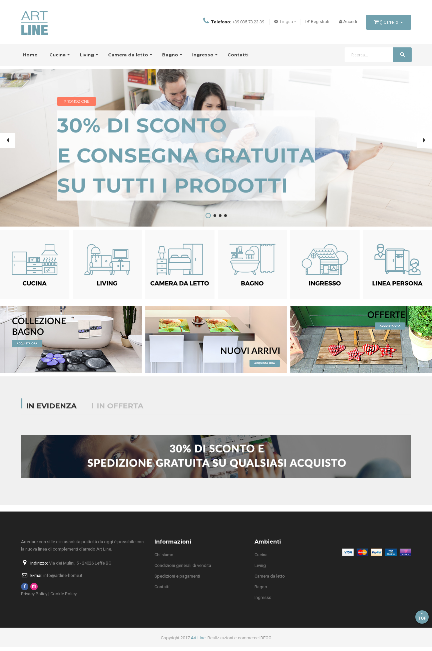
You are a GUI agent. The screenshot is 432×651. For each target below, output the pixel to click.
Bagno (261, 591)
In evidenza (51, 410)
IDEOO (266, 642)
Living (260, 570)
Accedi (348, 23)
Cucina (261, 559)
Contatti (161, 591)
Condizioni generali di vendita (182, 570)
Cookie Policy (63, 598)
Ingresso (263, 602)
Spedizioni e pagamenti (177, 580)
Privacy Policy (34, 598)
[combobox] (378, 59)
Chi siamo (163, 559)
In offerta (120, 410)
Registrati (317, 23)
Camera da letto (270, 580)
